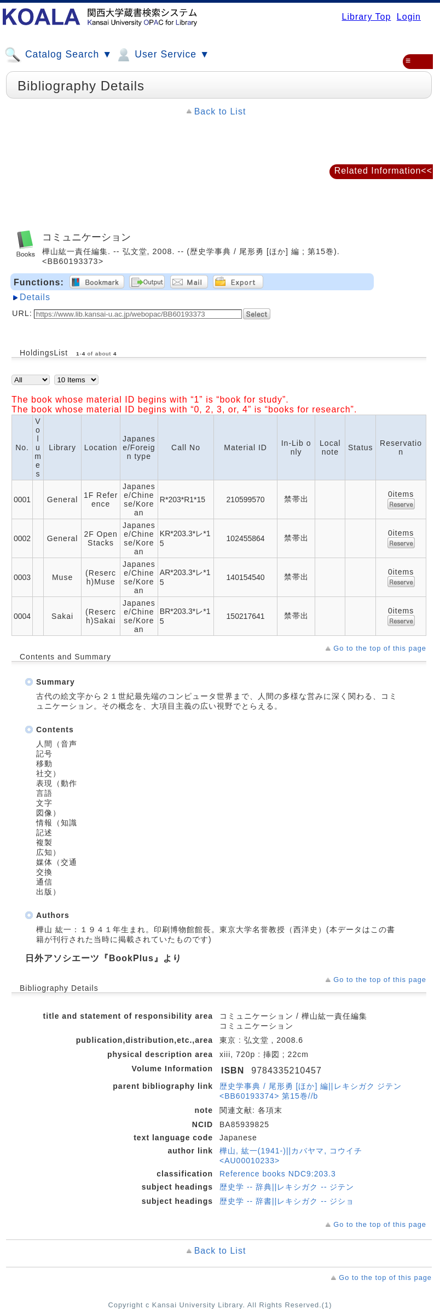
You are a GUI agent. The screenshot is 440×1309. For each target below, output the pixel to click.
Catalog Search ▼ (58, 55)
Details (35, 297)
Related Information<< (383, 170)
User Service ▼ (162, 55)
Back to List (220, 111)
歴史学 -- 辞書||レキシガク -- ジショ (286, 1201)
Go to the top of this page (379, 648)
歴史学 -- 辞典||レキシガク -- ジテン (286, 1186)
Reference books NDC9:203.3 (277, 1173)
